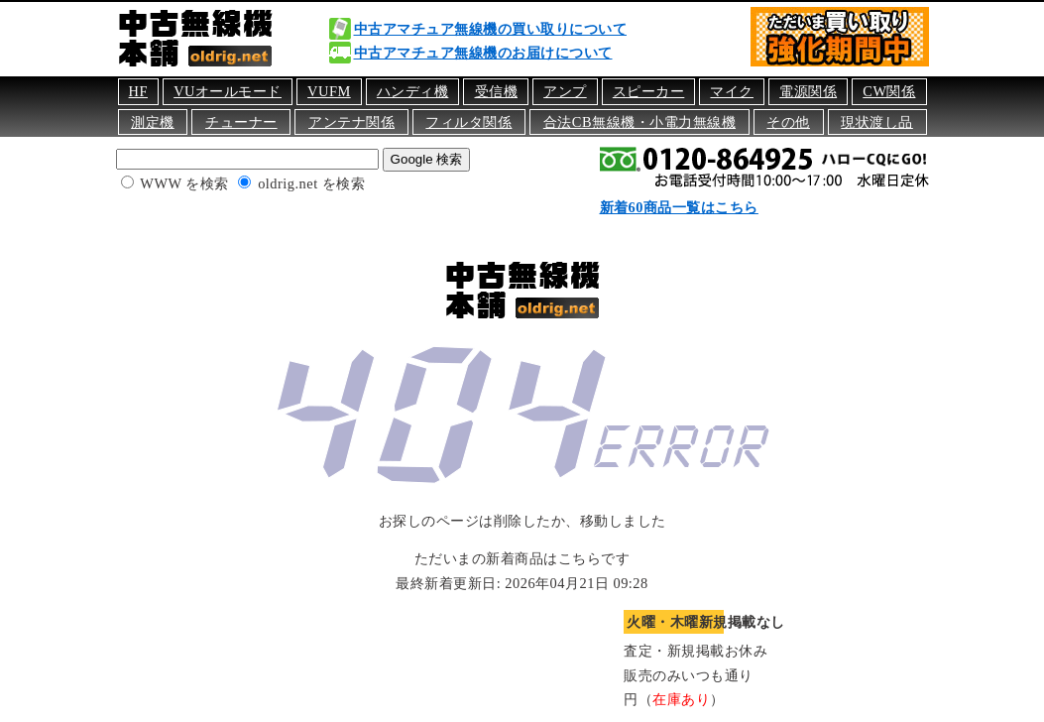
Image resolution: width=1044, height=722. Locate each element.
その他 (788, 122)
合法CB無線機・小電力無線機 (639, 122)
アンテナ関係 (351, 122)
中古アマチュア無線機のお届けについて (483, 52)
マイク (732, 91)
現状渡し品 (877, 122)
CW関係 (889, 91)
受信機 (497, 91)
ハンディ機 (413, 91)
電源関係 (808, 91)
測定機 (152, 122)
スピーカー (649, 91)
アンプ (565, 91)
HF (138, 91)
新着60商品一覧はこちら (679, 207)
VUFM (329, 91)
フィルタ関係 (468, 122)
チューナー (241, 122)
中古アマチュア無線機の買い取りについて (491, 29)
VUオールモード (228, 91)
